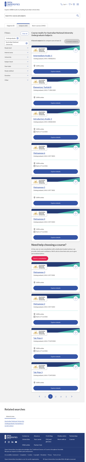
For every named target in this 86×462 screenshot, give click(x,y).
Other (17, 80)
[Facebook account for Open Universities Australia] (5, 442)
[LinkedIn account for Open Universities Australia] (12, 442)
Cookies (30, 455)
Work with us (62, 439)
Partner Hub (38, 445)
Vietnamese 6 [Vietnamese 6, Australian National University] (39, 153)
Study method (17, 71)
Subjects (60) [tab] (23, 26)
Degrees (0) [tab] (10, 26)
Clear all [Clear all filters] (24, 33)
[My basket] (74, 4)
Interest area (17, 52)
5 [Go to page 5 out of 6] (66, 396)
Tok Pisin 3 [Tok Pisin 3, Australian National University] (37, 372)
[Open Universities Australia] (12, 6)
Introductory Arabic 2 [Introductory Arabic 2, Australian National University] (42, 119)
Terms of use (57, 455)
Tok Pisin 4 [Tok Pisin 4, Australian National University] (37, 338)
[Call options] (64, 4)
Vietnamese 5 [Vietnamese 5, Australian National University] (39, 187)
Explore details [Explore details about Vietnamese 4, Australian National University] (56, 237)
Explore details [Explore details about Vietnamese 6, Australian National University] (56, 171)
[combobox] (42, 15)
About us (37, 436)
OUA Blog (49, 436)
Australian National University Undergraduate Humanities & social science (14, 423)
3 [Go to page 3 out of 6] (55, 396)
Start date (17, 66)
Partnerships (73, 436)
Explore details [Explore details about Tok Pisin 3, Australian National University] (56, 388)
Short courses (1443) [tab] (38, 26)
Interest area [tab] (10, 416)
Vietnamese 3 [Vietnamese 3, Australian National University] (39, 272)
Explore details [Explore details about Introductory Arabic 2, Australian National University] (56, 137)
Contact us (25, 436)
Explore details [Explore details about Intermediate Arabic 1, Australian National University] (56, 71)
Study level (17, 48)
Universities (26, 439)
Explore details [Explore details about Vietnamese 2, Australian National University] (56, 322)
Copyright (36, 455)
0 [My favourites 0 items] (70, 4)
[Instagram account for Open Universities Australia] (9, 442)
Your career (37, 439)
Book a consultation (39, 258)
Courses (72, 439)
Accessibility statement (12, 455)
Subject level (17, 62)
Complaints (23, 455)
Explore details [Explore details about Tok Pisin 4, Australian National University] (56, 356)
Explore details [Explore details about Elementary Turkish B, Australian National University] (56, 103)
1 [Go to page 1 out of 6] (45, 396)
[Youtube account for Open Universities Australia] (16, 442)
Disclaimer (44, 455)
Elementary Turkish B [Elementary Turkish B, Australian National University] (42, 87)
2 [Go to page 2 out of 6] (50, 396)
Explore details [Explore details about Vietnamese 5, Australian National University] (56, 203)
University (17, 57)
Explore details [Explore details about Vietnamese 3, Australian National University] (56, 288)
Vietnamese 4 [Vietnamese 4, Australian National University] (39, 219)
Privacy (50, 455)
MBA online (26, 445)
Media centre (62, 436)
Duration (17, 75)
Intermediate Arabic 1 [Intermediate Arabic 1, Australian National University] (42, 56)
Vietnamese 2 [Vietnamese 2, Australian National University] (39, 304)
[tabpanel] (42, 215)
